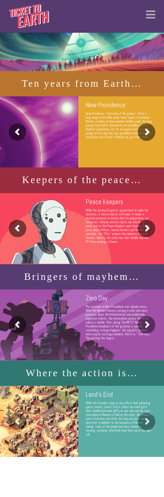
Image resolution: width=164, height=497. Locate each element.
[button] (150, 14)
